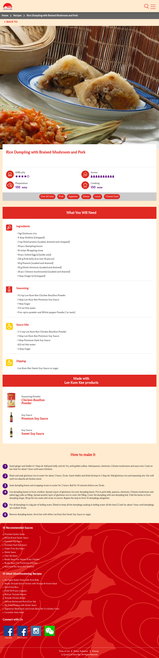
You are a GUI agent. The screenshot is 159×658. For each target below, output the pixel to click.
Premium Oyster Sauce (14, 534)
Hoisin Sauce (10, 552)
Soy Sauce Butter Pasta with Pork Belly (21, 580)
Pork (61, 196)
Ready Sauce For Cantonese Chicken (20, 563)
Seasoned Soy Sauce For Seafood (19, 567)
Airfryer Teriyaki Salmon (15, 595)
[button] (146, 6)
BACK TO (12, 22)
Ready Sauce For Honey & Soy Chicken (22, 560)
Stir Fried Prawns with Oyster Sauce (20, 605)
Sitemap (95, 651)
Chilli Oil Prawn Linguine (15, 591)
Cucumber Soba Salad (14, 613)
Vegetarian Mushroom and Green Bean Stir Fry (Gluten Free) (31, 609)
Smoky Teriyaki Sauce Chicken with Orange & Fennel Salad (30, 584)
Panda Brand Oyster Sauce (16, 538)
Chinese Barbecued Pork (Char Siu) (20, 602)
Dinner (86, 196)
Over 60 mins (47, 196)
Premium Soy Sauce (13, 542)
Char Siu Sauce (11, 556)
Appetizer (73, 196)
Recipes (17, 15)
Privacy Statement (81, 651)
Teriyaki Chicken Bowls (14, 598)
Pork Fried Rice (11, 587)
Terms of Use (64, 651)
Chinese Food (112, 196)
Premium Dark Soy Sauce (15, 545)
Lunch (97, 196)
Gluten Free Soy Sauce (14, 549)
